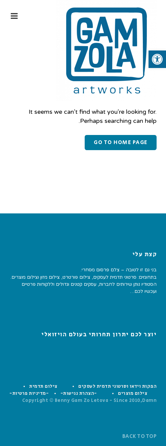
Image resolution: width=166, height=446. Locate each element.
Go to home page (121, 142)
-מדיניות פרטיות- (29, 393)
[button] (157, 59)
